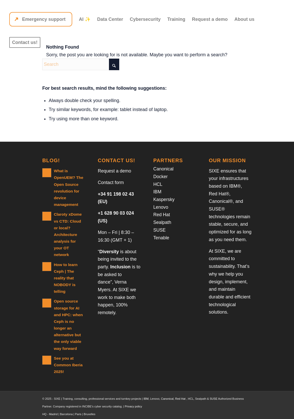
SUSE (159, 230)
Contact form (111, 182)
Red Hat (161, 214)
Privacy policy (133, 398)
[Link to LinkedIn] (232, 412)
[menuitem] (41, 19)
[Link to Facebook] (248, 412)
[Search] (80, 64)
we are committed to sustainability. (225, 259)
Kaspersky (164, 199)
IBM (157, 191)
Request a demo (115, 171)
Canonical (163, 168)
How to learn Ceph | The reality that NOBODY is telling (65, 270)
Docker (160, 176)
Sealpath (162, 222)
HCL (157, 184)
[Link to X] (240, 412)
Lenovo (160, 207)
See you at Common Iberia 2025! (68, 357)
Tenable (161, 237)
